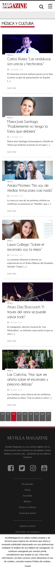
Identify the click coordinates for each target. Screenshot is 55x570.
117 (19, 414)
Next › (42, 415)
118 (25, 414)
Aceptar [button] (28, 566)
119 (30, 414)
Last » (48, 415)
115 (8, 414)
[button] (42, 7)
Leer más (11, 87)
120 (36, 414)
